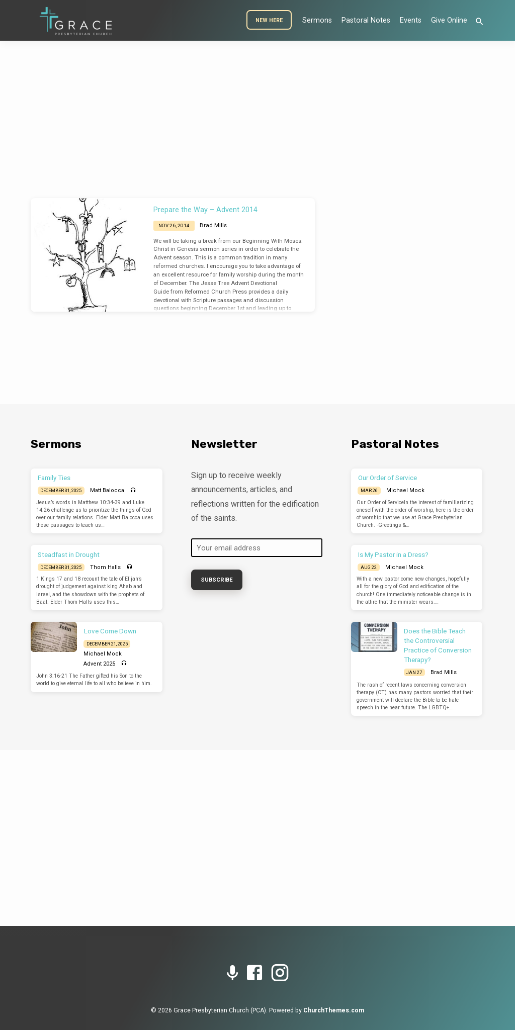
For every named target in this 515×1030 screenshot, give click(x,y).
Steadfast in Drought (69, 554)
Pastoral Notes (365, 20)
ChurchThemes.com (333, 1010)
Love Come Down (110, 631)
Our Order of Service (387, 478)
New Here (269, 20)
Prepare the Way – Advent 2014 (205, 210)
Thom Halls (105, 567)
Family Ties (54, 478)
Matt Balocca (107, 490)
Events (410, 20)
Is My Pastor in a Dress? (393, 554)
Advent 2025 (99, 664)
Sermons (317, 20)
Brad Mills (213, 225)
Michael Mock (102, 653)
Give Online (449, 20)
